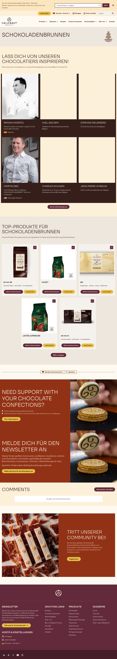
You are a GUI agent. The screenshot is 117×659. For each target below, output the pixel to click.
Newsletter (49, 629)
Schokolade (73, 610)
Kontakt (112, 21)
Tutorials (96, 614)
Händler (48, 632)
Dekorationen (74, 626)
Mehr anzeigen (58, 355)
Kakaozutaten (74, 614)
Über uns (48, 620)
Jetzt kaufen (44, 13)
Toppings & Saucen (76, 629)
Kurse (95, 610)
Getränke (72, 635)
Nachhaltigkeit (50, 617)
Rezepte (63, 21)
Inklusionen (73, 623)
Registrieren (73, 559)
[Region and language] (78, 5)
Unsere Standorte (99, 620)
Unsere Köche (98, 617)
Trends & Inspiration (75, 21)
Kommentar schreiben (105, 489)
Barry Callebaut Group (53, 623)
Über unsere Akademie (101, 623)
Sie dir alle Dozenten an (58, 207)
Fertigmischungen (75, 632)
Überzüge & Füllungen (77, 620)
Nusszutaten (73, 617)
